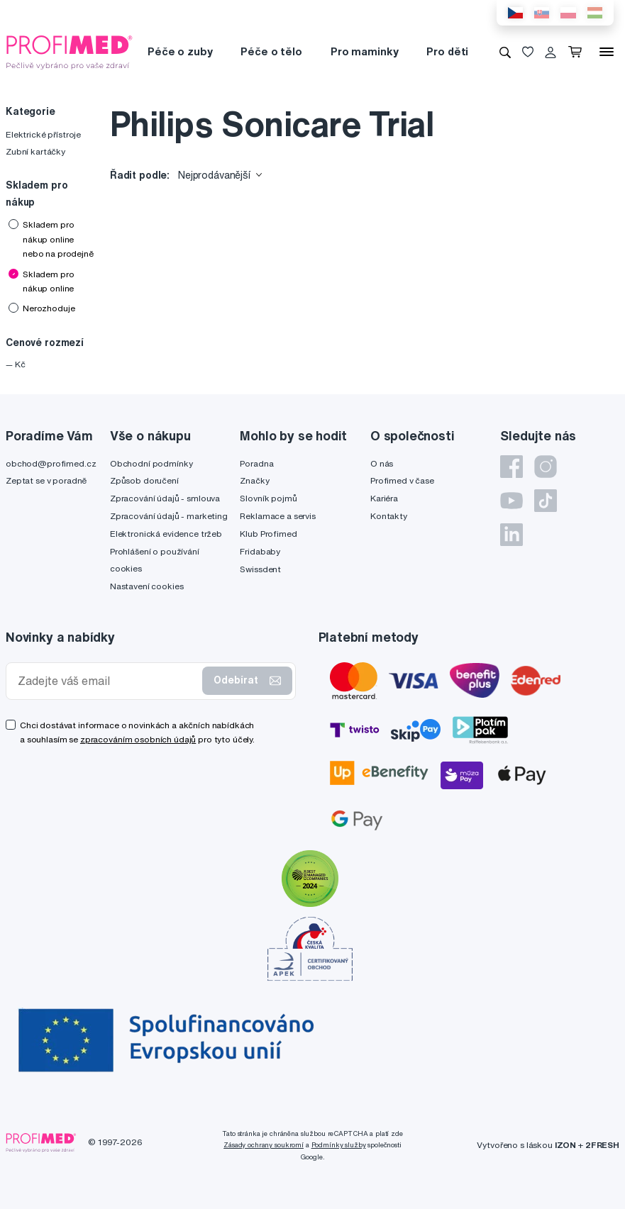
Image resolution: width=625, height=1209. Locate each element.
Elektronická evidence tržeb (166, 533)
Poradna (256, 463)
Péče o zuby (180, 51)
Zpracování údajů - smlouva (165, 498)
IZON (565, 1144)
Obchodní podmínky (151, 463)
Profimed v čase (402, 480)
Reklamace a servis (277, 515)
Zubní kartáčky (35, 151)
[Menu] (606, 51)
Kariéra (384, 498)
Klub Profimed (268, 533)
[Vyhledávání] (505, 51)
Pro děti (447, 51)
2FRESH (602, 1144)
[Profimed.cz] (69, 51)
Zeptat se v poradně (46, 480)
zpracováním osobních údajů (138, 739)
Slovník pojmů (268, 498)
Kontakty (388, 515)
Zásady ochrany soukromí (263, 1145)
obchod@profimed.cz (51, 463)
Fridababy (260, 551)
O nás (381, 463)
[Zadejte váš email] (107, 681)
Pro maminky (364, 51)
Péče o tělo (271, 51)
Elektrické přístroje (43, 134)
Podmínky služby (338, 1145)
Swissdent (260, 569)
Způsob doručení (144, 480)
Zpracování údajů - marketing (169, 515)
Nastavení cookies (147, 586)
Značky (254, 480)
